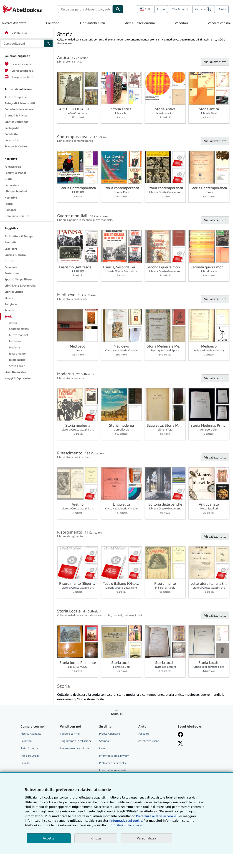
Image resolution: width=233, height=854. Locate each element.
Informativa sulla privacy (114, 755)
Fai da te (143, 733)
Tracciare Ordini (29, 755)
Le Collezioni (15, 33)
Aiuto (222, 9)
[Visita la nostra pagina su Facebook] (180, 734)
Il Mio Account (29, 748)
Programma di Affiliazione (75, 741)
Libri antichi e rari (92, 23)
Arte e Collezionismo (140, 23)
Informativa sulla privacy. (124, 825)
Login (161, 9)
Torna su (117, 714)
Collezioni (53, 23)
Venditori (181, 23)
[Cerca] (118, 9)
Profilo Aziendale (109, 733)
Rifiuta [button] (96, 838)
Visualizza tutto (215, 62)
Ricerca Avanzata (14, 23)
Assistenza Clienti (149, 741)
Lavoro (103, 748)
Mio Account (180, 9)
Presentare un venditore (74, 748)
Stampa (104, 741)
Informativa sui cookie (112, 770)
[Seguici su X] (180, 743)
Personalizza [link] (146, 838)
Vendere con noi (219, 23)
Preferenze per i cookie (113, 763)
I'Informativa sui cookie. (126, 820)
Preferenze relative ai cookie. (156, 816)
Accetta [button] (49, 838)
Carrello (25, 763)
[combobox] (85, 9)
